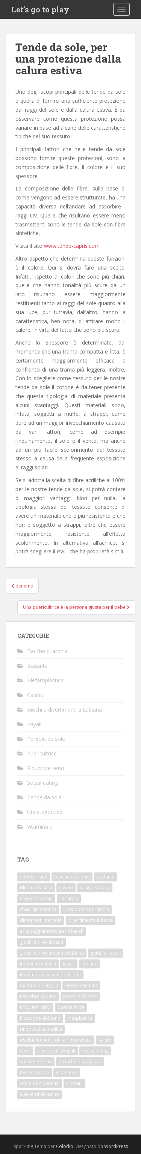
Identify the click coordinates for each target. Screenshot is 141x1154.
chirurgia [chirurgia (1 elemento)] (68, 898)
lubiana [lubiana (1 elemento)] (89, 964)
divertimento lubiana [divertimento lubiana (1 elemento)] (90, 920)
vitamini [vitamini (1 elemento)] (74, 1083)
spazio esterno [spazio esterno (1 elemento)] (36, 1061)
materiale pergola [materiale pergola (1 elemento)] (39, 985)
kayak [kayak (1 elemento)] (69, 964)
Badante (37, 665)
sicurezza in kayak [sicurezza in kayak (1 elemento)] (56, 1051)
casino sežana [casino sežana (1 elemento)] (95, 887)
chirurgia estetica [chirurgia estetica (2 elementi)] (38, 909)
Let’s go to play (40, 9)
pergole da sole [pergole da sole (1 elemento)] (80, 996)
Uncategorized (44, 811)
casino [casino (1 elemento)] (66, 887)
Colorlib (64, 1146)
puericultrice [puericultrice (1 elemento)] (71, 1007)
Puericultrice (42, 753)
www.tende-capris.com (72, 245)
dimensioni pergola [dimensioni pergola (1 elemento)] (41, 920)
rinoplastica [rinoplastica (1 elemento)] (79, 1018)
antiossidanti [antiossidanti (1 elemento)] (33, 877)
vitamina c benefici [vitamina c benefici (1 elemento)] (39, 1083)
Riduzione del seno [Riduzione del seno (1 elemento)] (40, 1018)
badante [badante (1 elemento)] (106, 877)
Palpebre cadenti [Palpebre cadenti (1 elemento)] (38, 996)
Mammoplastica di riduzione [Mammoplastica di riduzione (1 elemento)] (50, 974)
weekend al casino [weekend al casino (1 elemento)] (39, 1094)
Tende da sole (44, 797)
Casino (35, 694)
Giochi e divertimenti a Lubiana (64, 709)
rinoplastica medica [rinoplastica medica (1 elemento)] (41, 1029)
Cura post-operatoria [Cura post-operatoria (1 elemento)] (86, 909)
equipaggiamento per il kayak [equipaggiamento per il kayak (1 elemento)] (51, 931)
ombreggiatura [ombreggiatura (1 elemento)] (81, 985)
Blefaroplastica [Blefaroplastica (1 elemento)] (36, 887)
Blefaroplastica (45, 680)
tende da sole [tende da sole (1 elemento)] (34, 1072)
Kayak (34, 724)
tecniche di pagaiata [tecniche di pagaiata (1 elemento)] (80, 1061)
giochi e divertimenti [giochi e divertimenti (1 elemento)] (41, 942)
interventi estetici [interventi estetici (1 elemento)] (38, 964)
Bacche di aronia (47, 651)
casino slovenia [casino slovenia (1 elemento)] (36, 898)
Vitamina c (39, 826)
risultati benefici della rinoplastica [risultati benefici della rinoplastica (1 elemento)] (56, 1040)
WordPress (116, 1146)
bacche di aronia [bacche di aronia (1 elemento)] (72, 877)
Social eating (42, 782)
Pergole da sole (46, 738)
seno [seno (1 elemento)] (25, 1051)
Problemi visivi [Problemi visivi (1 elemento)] (35, 1007)
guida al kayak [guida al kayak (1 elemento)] (106, 953)
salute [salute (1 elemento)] (105, 1040)
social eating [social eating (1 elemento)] (95, 1051)
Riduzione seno (45, 768)
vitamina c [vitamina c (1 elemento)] (66, 1072)
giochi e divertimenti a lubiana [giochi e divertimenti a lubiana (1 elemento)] (52, 953)
